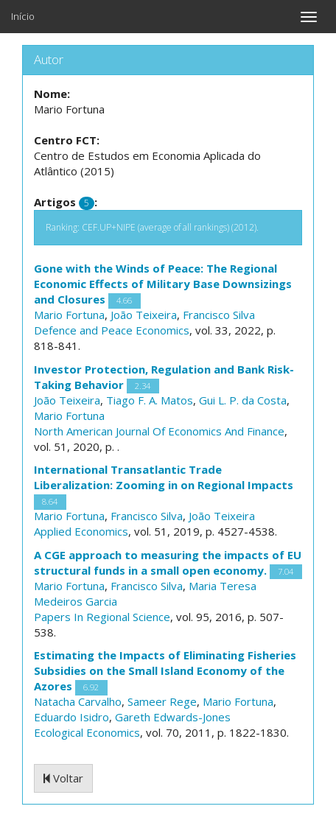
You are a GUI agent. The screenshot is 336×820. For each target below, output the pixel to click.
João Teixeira (144, 314)
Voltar (63, 778)
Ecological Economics (87, 732)
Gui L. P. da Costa (243, 400)
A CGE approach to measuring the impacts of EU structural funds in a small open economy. (167, 562)
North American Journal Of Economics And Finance (159, 431)
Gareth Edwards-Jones (173, 716)
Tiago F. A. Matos (149, 400)
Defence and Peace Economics (111, 330)
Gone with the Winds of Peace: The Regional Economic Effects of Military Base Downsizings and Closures (163, 283)
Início (23, 16)
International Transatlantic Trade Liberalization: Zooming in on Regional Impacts (163, 477)
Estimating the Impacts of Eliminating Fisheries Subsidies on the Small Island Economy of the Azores (165, 670)
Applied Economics (81, 531)
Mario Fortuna (69, 314)
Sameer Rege (162, 701)
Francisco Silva (219, 314)
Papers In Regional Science (102, 616)
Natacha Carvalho (78, 701)
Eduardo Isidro (71, 716)
